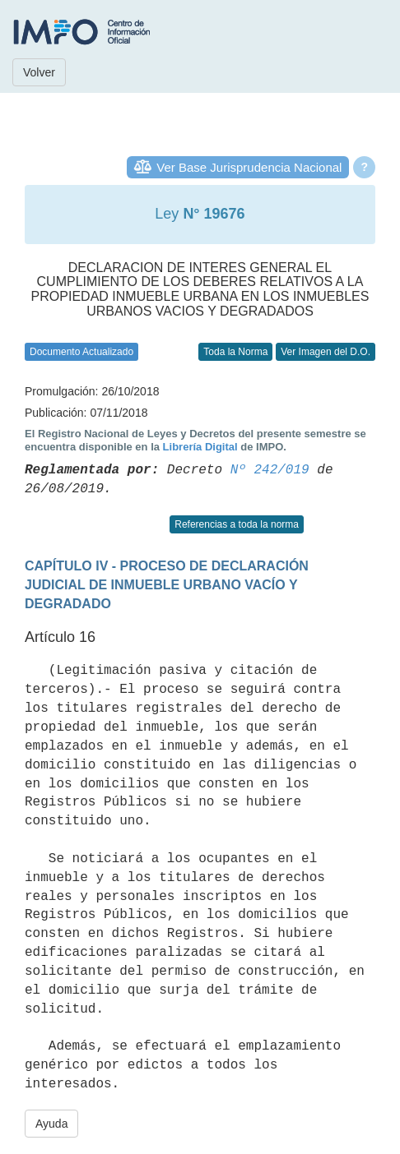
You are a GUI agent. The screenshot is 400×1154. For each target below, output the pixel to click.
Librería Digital (200, 447)
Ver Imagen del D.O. (325, 352)
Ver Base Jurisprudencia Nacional (249, 167)
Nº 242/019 (269, 470)
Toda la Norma (235, 352)
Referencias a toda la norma (236, 524)
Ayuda (51, 1123)
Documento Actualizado (81, 352)
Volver (39, 72)
